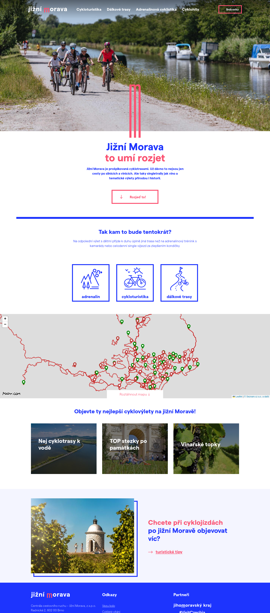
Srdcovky (232, 9)
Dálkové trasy (118, 9)
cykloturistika (135, 282)
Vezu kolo (108, 605)
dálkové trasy (179, 282)
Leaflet (237, 396)
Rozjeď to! (138, 197)
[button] (188, 326)
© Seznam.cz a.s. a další (256, 396)
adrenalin (91, 282)
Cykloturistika (88, 9)
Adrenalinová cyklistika (156, 9)
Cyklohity (190, 9)
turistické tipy (169, 551)
